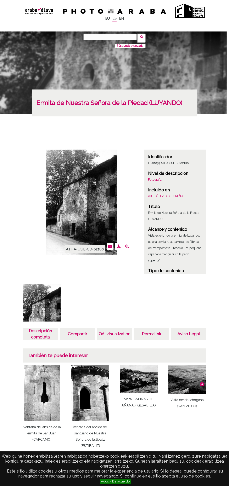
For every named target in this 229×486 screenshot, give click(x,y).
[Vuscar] (111, 37)
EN (121, 19)
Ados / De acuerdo (115, 481)
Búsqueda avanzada (130, 43)
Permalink (151, 331)
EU (107, 19)
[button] (202, 382)
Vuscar (143, 37)
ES (114, 18)
